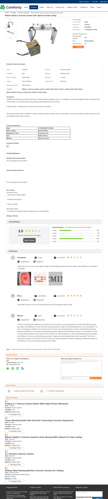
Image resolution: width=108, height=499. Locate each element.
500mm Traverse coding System (34, 349)
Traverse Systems (23, 13)
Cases (99, 7)
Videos (41, 7)
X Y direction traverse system (17, 349)
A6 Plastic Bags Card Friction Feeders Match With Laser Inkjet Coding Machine (40, 493)
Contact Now (96, 378)
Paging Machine (12, 487)
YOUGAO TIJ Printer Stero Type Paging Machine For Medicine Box (16, 492)
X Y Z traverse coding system (55, 391)
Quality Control (72, 7)
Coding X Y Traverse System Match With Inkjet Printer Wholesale (36, 404)
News (92, 7)
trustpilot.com (24, 262)
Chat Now (95, 1)
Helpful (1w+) (41, 320)
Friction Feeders (35, 487)
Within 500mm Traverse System (52, 349)
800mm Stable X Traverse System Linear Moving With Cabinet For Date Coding (43, 437)
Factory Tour (60, 7)
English (105, 1)
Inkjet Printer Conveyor (61, 487)
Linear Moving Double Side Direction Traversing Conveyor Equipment (39, 420)
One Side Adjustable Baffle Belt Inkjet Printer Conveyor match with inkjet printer (63, 493)
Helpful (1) (40, 262)
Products (34, 7)
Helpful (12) (40, 300)
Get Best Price (14, 414)
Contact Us (84, 7)
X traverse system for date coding (24, 391)
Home (26, 7)
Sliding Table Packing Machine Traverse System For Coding (34, 470)
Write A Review (29, 240)
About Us (50, 7)
